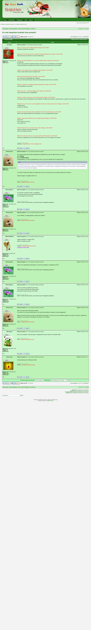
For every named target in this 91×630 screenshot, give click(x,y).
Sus (3, 148)
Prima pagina (5, 28)
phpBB (40, 399)
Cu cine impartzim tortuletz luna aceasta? (19, 32)
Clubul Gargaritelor (13, 28)
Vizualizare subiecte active (21, 24)
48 (83, 36)
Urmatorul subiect (83, 39)
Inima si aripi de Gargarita (23, 28)
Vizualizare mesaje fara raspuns (7, 24)
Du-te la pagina (74, 36)
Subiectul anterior (75, 39)
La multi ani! (32, 28)
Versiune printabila (8, 39)
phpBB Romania (50, 400)
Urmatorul (86, 36)
